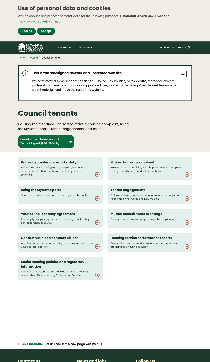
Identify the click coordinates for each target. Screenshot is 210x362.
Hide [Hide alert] (182, 74)
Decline (27, 31)
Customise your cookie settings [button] (40, 22)
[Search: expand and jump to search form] (184, 48)
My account (84, 48)
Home (21, 58)
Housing (33, 58)
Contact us (65, 48)
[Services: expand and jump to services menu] (167, 48)
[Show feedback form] (62, 344)
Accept (46, 31)
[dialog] (105, 21)
